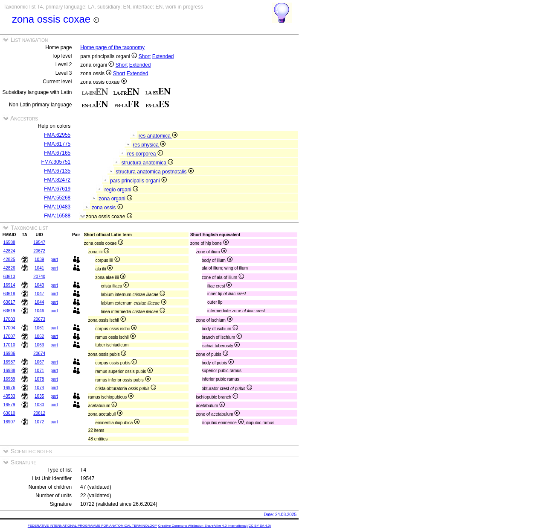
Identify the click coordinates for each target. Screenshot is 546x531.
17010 (9, 345)
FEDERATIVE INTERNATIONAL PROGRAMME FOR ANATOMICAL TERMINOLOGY (92, 526)
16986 (9, 353)
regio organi (122, 190)
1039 (39, 259)
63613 (9, 276)
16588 (9, 242)
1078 (39, 379)
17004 (9, 328)
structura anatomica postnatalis (154, 172)
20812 (39, 413)
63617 (9, 302)
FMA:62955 (57, 135)
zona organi (115, 199)
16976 (9, 387)
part (54, 259)
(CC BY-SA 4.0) (259, 526)
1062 (39, 336)
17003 (9, 319)
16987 (9, 362)
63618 (9, 293)
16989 (9, 379)
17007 (9, 336)
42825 (9, 259)
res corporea (145, 154)
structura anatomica (148, 163)
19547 (39, 242)
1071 (39, 370)
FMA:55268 (57, 198)
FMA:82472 (57, 180)
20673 (39, 319)
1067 (39, 362)
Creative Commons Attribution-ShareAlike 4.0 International (202, 526)
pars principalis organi (138, 181)
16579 (9, 404)
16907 (9, 422)
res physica (149, 145)
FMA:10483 (57, 207)
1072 (39, 422)
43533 (9, 396)
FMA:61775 (57, 144)
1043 (39, 285)
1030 (39, 404)
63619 (9, 310)
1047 (39, 293)
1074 (39, 387)
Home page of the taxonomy (112, 47)
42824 (9, 251)
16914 (9, 285)
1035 (39, 396)
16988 (9, 370)
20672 (39, 251)
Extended (163, 56)
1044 (39, 302)
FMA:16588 (57, 216)
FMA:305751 (56, 162)
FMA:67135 (57, 171)
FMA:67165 (57, 153)
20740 (39, 276)
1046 (39, 310)
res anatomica (158, 136)
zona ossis (107, 208)
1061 (39, 328)
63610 (9, 413)
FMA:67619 (57, 189)
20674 (39, 353)
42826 (9, 268)
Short (145, 56)
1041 (39, 268)
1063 (39, 345)
